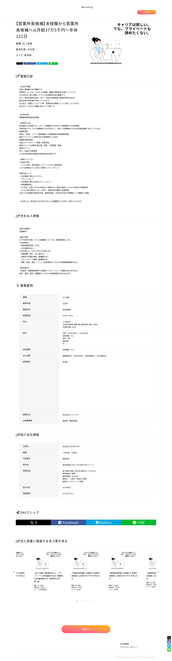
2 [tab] (81, 601)
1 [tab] (77, 601)
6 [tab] (95, 601)
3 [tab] (84, 601)
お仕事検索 (147, 12)
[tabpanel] (86, 572)
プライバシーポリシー (129, 647)
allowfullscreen (106, 387)
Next (158, 572)
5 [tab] (91, 601)
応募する (94, 629)
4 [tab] (88, 601)
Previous (14, 572)
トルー (153, 657)
